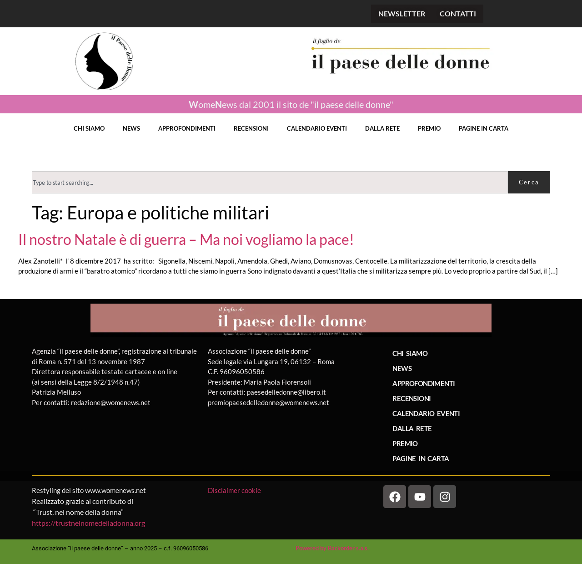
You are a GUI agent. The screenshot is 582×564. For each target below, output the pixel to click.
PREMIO (429, 128)
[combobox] (270, 182)
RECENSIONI (251, 128)
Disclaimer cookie (235, 490)
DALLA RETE (382, 128)
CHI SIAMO (89, 128)
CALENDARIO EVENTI (317, 128)
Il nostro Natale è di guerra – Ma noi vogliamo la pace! (186, 239)
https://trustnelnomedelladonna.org (88, 522)
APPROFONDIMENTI (187, 128)
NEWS (131, 128)
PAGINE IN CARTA (483, 128)
